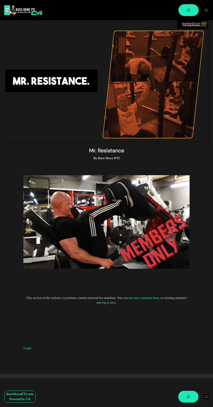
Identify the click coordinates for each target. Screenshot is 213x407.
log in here (109, 302)
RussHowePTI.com (20, 394)
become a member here (144, 298)
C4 (28, 399)
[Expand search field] (188, 10)
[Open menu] (206, 10)
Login (27, 348)
